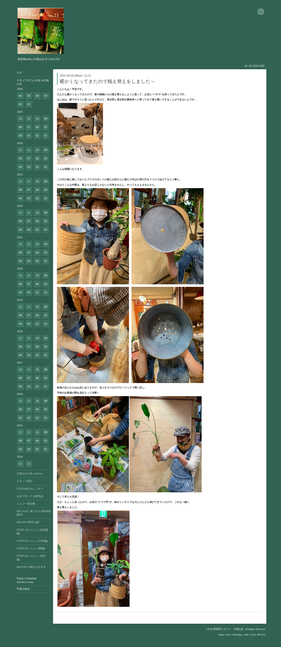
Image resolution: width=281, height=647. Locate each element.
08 (20, 127)
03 (45, 95)
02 (20, 104)
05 (28, 95)
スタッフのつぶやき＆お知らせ (33, 82)
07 (28, 127)
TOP (19, 72)
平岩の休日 (23, 589)
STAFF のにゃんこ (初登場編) (32, 531)
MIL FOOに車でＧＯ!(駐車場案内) (34, 513)
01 (28, 104)
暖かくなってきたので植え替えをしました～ (107, 81)
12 (20, 118)
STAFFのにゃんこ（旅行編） (31, 557)
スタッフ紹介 (25, 481)
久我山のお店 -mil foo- (30, 473)
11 (28, 118)
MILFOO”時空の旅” (28, 522)
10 (37, 118)
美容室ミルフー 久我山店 (228, 629)
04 (37, 95)
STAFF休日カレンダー (30, 488)
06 (20, 95)
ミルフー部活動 (26, 503)
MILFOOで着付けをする (31, 567)
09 (45, 118)
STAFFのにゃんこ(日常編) (32, 540)
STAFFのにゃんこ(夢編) (31, 548)
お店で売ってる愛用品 (30, 496)
